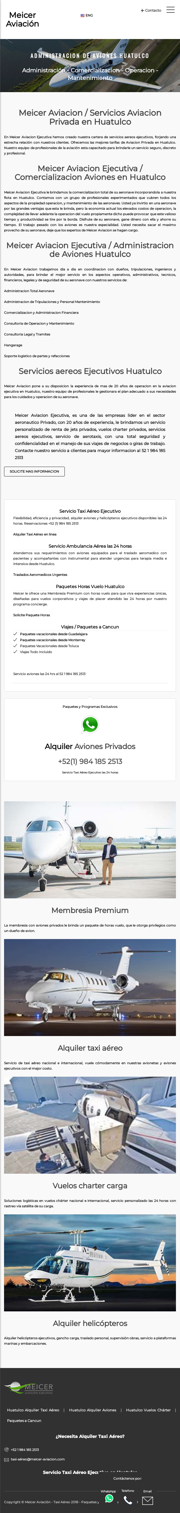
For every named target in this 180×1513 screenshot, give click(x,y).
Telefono (127, 1497)
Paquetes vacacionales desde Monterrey (52, 640)
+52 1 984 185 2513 (25, 1450)
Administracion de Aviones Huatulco (90, 55)
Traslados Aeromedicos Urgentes (40, 575)
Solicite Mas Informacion (34, 471)
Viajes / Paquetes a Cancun (90, 627)
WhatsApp (108, 1496)
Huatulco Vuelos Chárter (148, 1410)
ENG (86, 15)
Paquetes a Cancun (24, 1420)
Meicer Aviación (22, 19)
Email (147, 1497)
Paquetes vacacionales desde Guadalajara (53, 634)
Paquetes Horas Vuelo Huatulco (90, 586)
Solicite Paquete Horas (31, 615)
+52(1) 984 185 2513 (90, 761)
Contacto (150, 10)
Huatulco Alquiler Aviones (92, 1410)
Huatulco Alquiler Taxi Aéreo (33, 1410)
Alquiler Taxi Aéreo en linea (34, 534)
